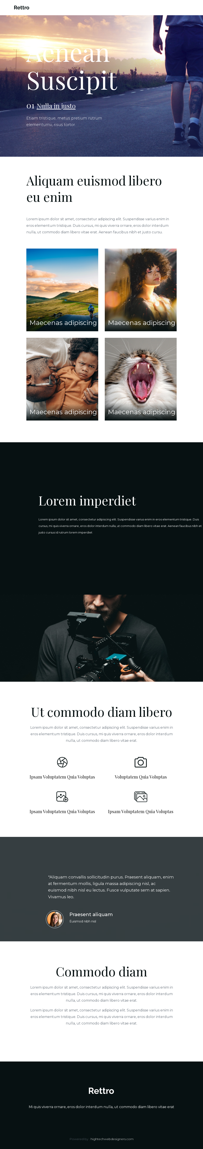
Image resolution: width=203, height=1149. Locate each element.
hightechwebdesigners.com (112, 1139)
